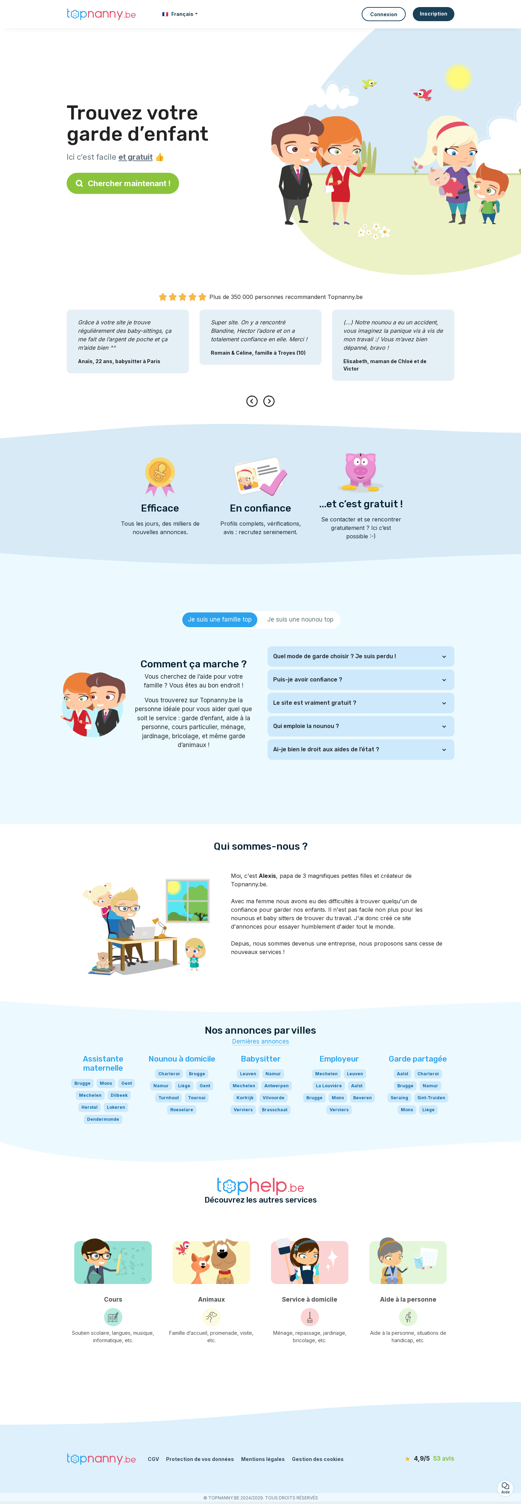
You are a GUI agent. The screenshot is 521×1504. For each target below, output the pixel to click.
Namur (161, 1085)
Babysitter (261, 1059)
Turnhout (168, 1097)
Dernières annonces (260, 1041)
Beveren (362, 1097)
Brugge (82, 1083)
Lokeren (116, 1107)
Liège (184, 1085)
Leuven (248, 1073)
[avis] (413, 1458)
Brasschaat (274, 1109)
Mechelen (90, 1095)
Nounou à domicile (181, 1059)
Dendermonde (103, 1119)
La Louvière (329, 1085)
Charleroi (169, 1073)
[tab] (219, 619)
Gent (126, 1083)
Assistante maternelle (103, 1063)
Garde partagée (418, 1059)
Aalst (356, 1085)
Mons (106, 1083)
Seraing (399, 1097)
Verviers (243, 1109)
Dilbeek (119, 1095)
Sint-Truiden (431, 1097)
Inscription (433, 14)
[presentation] (253, 401)
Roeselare (181, 1109)
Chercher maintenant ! (123, 183)
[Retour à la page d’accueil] (102, 14)
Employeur (339, 1059)
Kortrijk (245, 1097)
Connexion (383, 14)
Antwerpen (276, 1085)
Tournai (197, 1097)
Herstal (89, 1107)
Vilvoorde (273, 1097)
